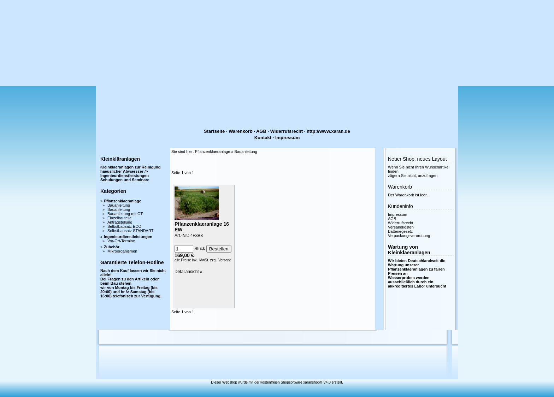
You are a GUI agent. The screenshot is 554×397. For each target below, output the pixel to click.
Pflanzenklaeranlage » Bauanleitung (226, 151)
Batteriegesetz (400, 231)
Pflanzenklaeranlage (122, 201)
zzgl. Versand (220, 260)
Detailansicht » (188, 271)
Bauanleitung (118, 205)
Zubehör (111, 247)
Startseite (214, 131)
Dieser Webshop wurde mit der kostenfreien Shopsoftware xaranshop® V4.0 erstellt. (277, 382)
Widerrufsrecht (286, 131)
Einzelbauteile (119, 218)
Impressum (287, 137)
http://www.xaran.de (328, 131)
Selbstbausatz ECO (124, 226)
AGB (261, 131)
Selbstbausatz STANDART (130, 231)
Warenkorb (240, 131)
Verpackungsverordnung (409, 235)
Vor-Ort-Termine (121, 241)
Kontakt (262, 137)
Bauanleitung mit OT (125, 214)
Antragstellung (119, 222)
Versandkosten (401, 227)
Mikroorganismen (122, 251)
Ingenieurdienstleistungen (128, 237)
